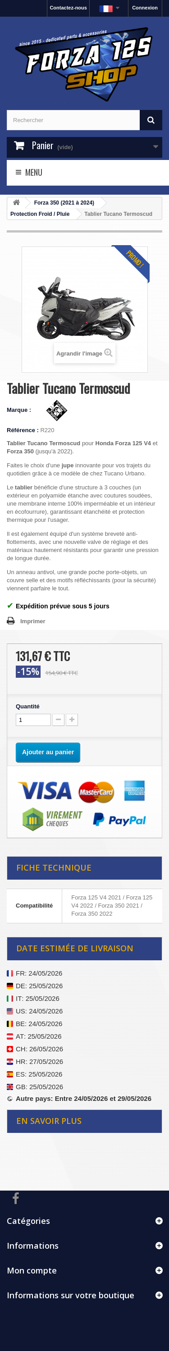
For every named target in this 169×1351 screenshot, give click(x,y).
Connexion (145, 7)
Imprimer (33, 621)
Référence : (23, 430)
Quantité (28, 706)
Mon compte (32, 1270)
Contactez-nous (68, 7)
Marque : (20, 409)
